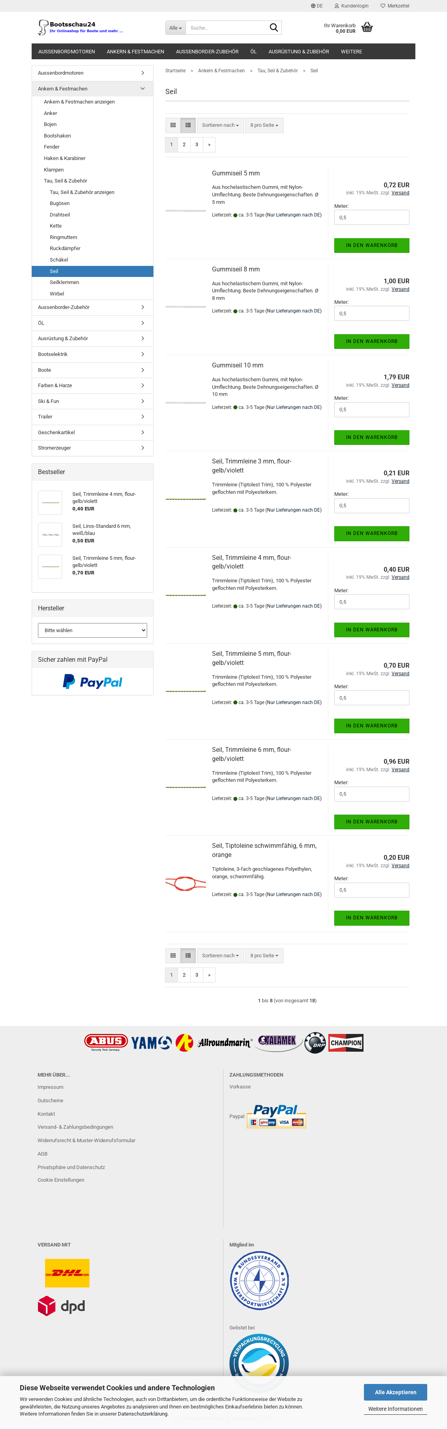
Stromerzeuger (54, 448)
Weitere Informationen (395, 1409)
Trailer (45, 417)
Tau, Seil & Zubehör (65, 181)
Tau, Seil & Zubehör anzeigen (82, 192)
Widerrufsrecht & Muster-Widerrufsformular (86, 1140)
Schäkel (59, 260)
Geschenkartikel (56, 432)
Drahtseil (60, 215)
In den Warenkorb (372, 245)
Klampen (54, 170)
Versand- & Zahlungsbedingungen (75, 1127)
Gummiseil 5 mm (236, 173)
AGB (42, 1154)
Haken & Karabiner (64, 158)
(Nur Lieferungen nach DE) (293, 215)
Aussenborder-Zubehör (207, 52)
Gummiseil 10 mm (237, 365)
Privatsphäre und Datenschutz (71, 1167)
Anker (50, 113)
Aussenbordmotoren (66, 52)
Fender (51, 147)
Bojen (50, 124)
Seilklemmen (64, 282)
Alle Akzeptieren (396, 1392)
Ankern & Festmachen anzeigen (79, 102)
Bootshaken (57, 136)
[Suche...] (175, 28)
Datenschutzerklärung (142, 1414)
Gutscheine (50, 1100)
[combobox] (220, 125)
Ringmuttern (63, 237)
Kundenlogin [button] (352, 6)
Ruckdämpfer (65, 248)
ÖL (253, 52)
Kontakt (46, 1114)
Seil (54, 271)
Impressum (50, 1087)
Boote (44, 370)
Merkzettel (395, 6)
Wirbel (57, 294)
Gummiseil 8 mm (236, 269)
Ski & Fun (48, 401)
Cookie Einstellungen (61, 1180)
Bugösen (60, 203)
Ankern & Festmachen (135, 52)
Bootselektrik (53, 354)
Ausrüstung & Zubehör (299, 52)
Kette (56, 226)
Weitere (351, 52)
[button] (317, 6)
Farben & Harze (55, 385)
